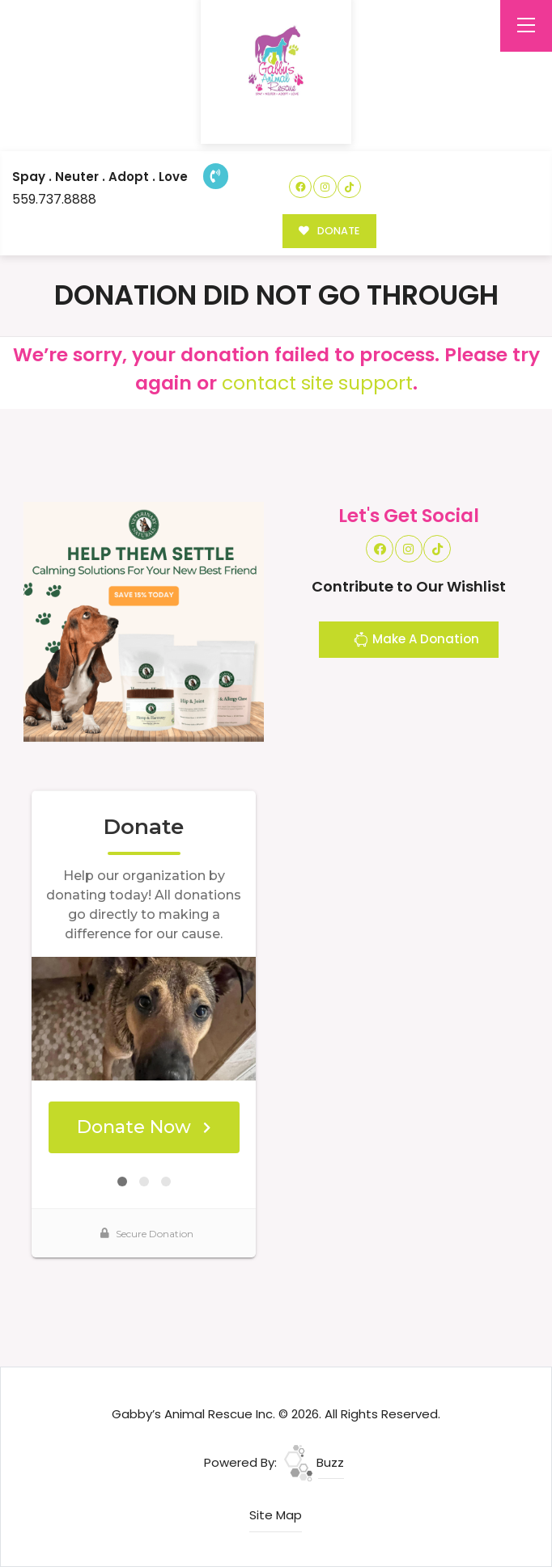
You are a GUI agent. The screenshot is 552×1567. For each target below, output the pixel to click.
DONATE (329, 231)
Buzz (314, 1462)
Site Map (275, 1514)
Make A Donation (416, 641)
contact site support (317, 382)
